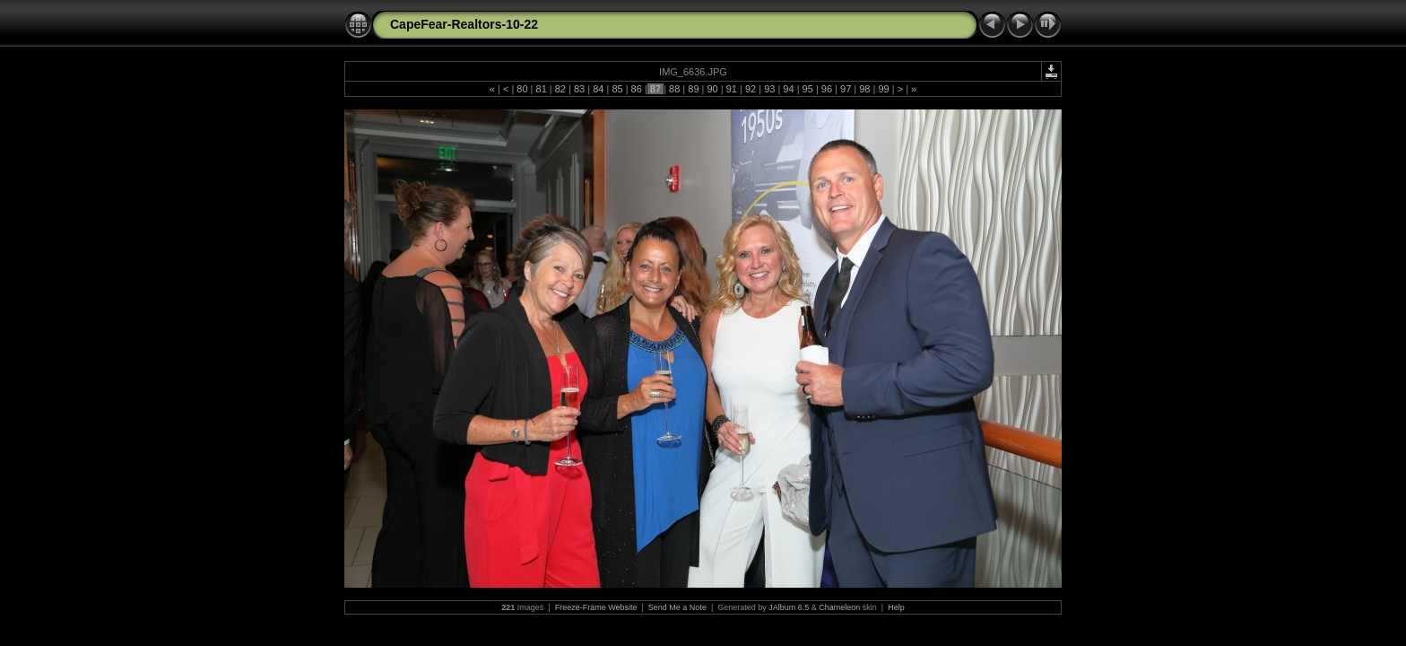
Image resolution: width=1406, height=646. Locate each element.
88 (674, 88)
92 (750, 88)
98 (864, 88)
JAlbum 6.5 (788, 607)
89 (693, 88)
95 (808, 88)
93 (769, 88)
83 (579, 88)
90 (712, 88)
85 (617, 88)
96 (827, 88)
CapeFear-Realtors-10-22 (464, 24)
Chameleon (839, 607)
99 (883, 88)
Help (896, 607)
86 (637, 88)
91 (732, 88)
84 (598, 88)
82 (560, 88)
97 (846, 88)
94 (788, 88)
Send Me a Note (677, 607)
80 (522, 88)
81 (541, 88)
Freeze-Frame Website (596, 607)
